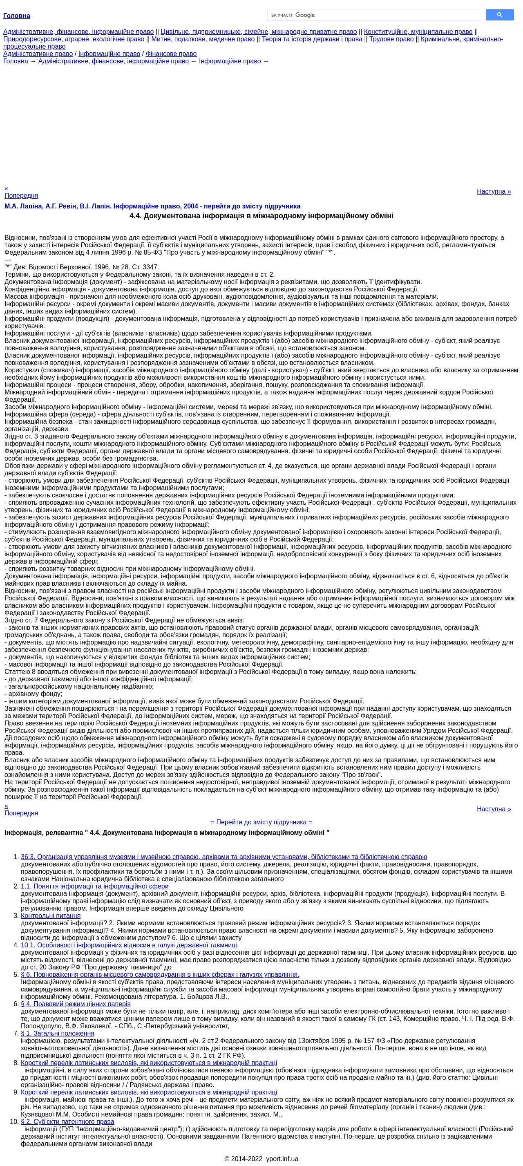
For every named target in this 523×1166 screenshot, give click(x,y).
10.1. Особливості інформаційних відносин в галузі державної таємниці (129, 945)
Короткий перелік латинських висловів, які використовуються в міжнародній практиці (149, 1062)
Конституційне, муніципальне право (418, 31)
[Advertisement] (261, 122)
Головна (15, 61)
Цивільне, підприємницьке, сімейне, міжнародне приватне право (259, 31)
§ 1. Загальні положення (57, 1033)
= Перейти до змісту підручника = (262, 822)
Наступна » (494, 191)
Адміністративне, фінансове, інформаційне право (78, 31)
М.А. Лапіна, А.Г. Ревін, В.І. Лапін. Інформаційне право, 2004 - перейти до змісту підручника (152, 206)
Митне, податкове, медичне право (203, 39)
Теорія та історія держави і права (312, 39)
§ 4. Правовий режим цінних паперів (76, 1003)
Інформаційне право (109, 53)
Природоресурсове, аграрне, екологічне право (73, 39)
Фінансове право (171, 53)
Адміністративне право (38, 53)
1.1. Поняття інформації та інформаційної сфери (95, 886)
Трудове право (391, 39)
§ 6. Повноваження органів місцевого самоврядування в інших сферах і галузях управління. (160, 974)
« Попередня (21, 192)
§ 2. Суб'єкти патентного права (67, 1121)
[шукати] (372, 15)
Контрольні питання (50, 915)
